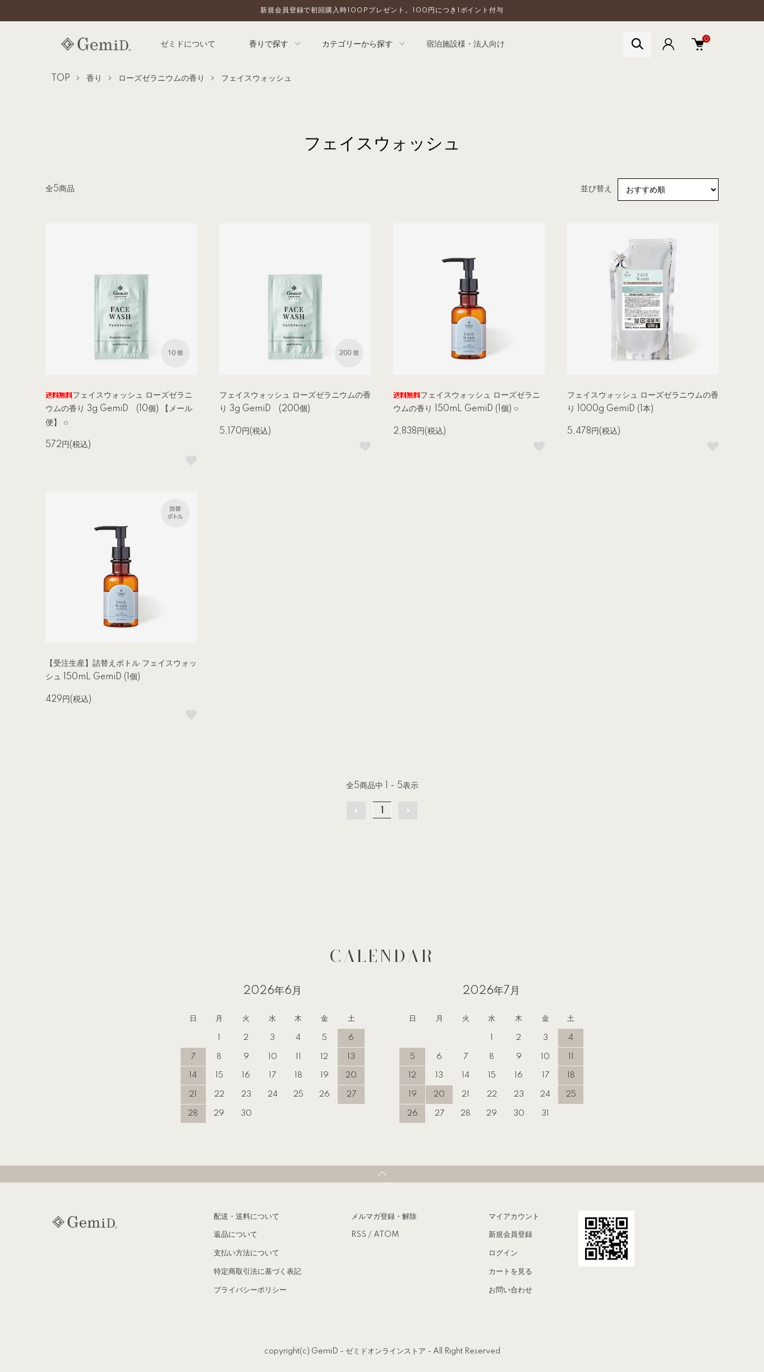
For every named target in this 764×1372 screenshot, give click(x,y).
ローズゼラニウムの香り (161, 78)
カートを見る (510, 1272)
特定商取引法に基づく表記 (257, 1272)
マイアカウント (514, 1217)
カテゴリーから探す (357, 44)
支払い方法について (246, 1253)
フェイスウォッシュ (256, 78)
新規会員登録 (510, 1235)
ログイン (503, 1253)
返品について (235, 1235)
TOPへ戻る (382, 1174)
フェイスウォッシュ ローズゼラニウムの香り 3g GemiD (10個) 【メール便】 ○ (118, 409)
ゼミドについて (187, 44)
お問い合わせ (510, 1290)
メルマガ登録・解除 (384, 1217)
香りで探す (268, 44)
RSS (358, 1235)
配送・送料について (246, 1217)
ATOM (386, 1235)
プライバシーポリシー (250, 1290)
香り (94, 78)
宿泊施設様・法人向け (465, 44)
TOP (60, 78)
